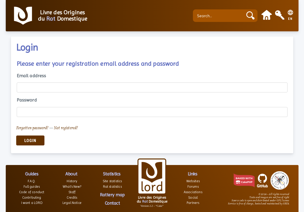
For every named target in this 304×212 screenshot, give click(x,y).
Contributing (31, 197)
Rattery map (112, 194)
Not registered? (66, 128)
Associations (193, 192)
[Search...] (219, 15)
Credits (72, 197)
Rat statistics (112, 187)
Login (30, 140)
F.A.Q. (32, 181)
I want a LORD (31, 203)
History (72, 181)
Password (27, 100)
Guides (31, 173)
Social (193, 197)
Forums (193, 187)
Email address (31, 75)
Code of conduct (31, 192)
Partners (193, 203)
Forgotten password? (32, 128)
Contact (112, 203)
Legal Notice (72, 203)
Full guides (32, 187)
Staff (72, 192)
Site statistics (112, 181)
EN (290, 19)
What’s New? (72, 187)
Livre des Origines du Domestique (62, 15)
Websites (193, 181)
